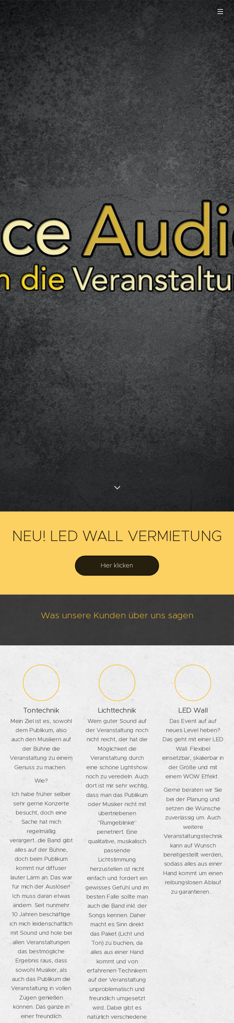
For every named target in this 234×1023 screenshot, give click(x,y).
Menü (220, 11)
